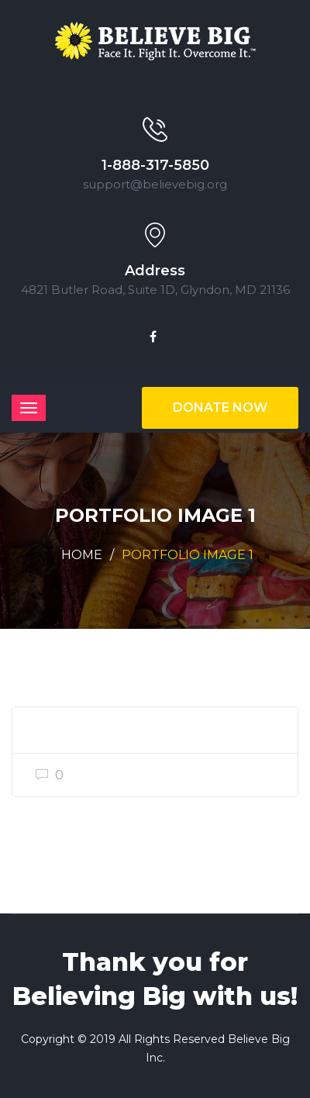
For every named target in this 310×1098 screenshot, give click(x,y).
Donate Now (220, 407)
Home (81, 554)
